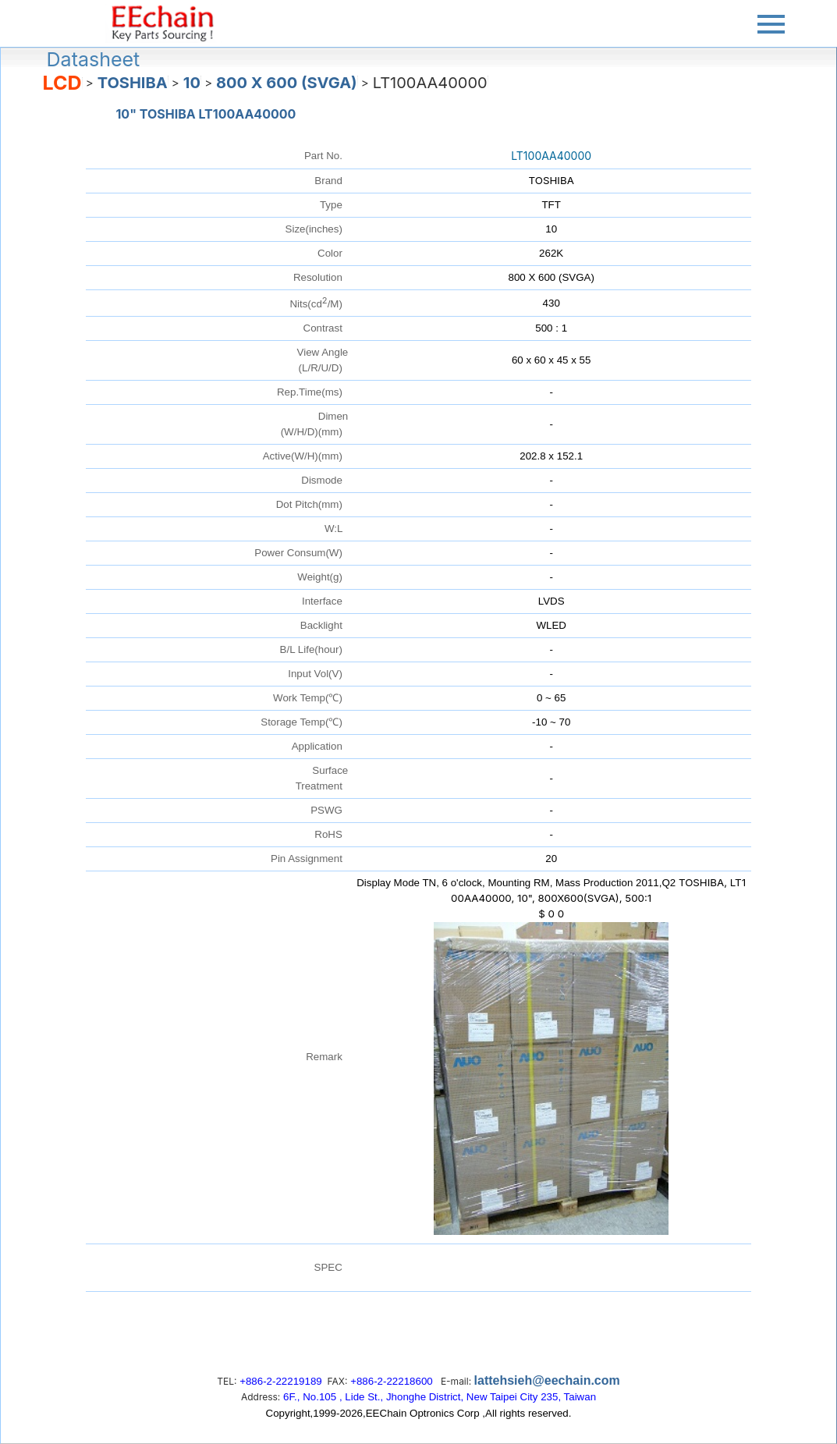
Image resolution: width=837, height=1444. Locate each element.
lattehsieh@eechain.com (547, 1380)
